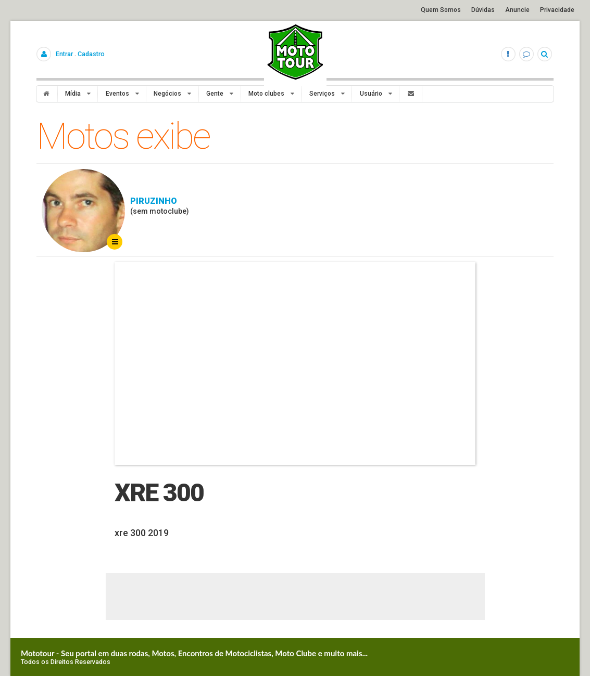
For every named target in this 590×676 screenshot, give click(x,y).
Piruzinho (153, 201)
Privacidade (557, 10)
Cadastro (91, 54)
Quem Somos (441, 10)
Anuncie (517, 10)
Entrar (64, 54)
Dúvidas (483, 10)
